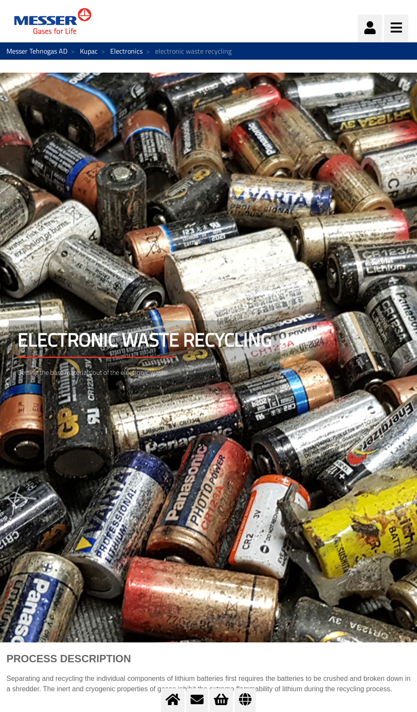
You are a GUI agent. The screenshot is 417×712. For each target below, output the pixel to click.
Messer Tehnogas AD (36, 51)
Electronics (126, 51)
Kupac (89, 51)
